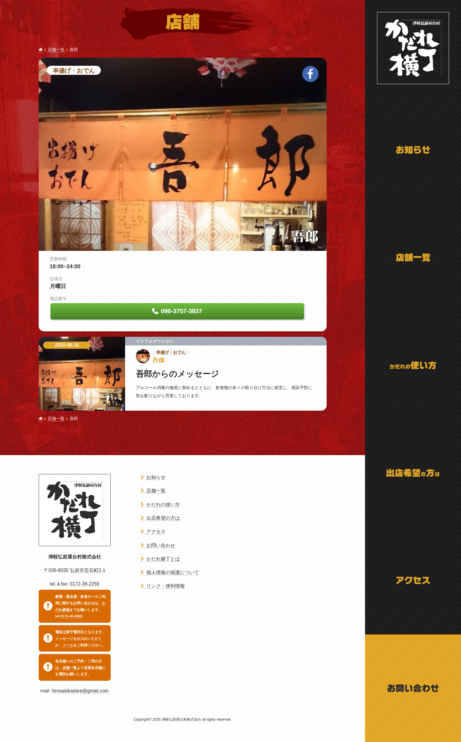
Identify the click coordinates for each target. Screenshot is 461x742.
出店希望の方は (163, 518)
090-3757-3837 (180, 311)
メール (67, 645)
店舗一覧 (56, 49)
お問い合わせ (160, 545)
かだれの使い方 (163, 504)
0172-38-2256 (84, 583)
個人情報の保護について (172, 572)
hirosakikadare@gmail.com (80, 690)
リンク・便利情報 (165, 585)
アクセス (156, 531)
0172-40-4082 (71, 616)
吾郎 (305, 235)
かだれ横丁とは (163, 558)
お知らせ (156, 477)
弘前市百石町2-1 (88, 570)
